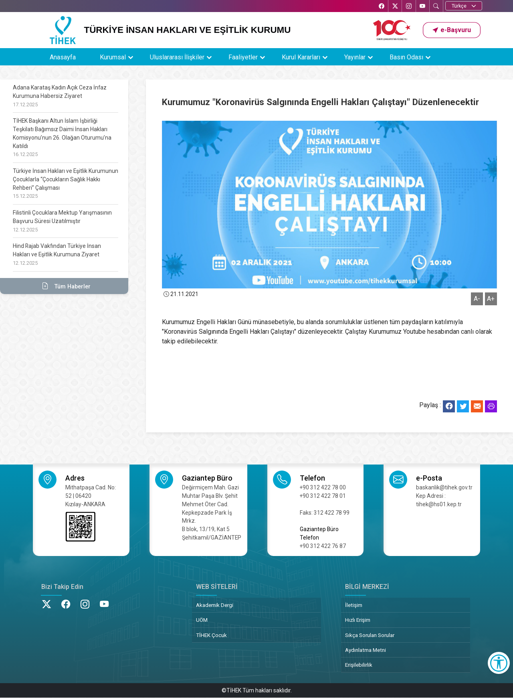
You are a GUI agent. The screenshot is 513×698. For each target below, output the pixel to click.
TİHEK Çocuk (211, 635)
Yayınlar (355, 57)
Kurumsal (113, 57)
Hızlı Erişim (357, 620)
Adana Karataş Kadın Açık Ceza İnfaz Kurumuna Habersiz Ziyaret (60, 96)
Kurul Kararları (301, 57)
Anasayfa (63, 57)
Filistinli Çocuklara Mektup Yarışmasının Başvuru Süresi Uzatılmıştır (62, 221)
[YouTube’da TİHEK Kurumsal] (422, 6)
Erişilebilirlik (358, 664)
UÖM (202, 620)
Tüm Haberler (64, 286)
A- (477, 298)
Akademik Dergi (214, 605)
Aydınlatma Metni (365, 650)
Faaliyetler (243, 57)
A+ (491, 298)
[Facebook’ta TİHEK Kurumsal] (380, 6)
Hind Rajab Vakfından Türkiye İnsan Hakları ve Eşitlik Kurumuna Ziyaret (57, 254)
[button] (451, 30)
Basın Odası (406, 57)
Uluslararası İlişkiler (177, 57)
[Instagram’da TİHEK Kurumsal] (408, 6)
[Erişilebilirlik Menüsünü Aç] (499, 663)
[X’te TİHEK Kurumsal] (394, 6)
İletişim (353, 605)
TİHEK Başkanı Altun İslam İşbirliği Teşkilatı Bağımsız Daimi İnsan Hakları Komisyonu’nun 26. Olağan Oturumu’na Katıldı (62, 137)
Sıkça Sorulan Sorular (369, 635)
